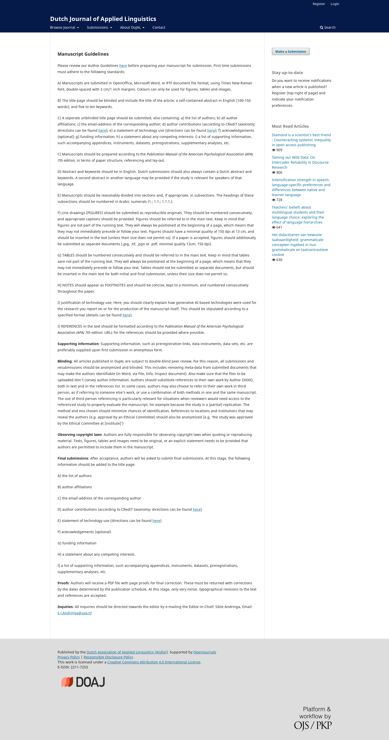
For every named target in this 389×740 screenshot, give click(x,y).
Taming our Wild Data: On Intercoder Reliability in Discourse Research (300, 162)
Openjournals (204, 652)
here (123, 65)
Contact (159, 27)
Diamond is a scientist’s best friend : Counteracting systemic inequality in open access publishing (301, 139)
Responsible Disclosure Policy (108, 657)
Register (319, 3)
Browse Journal (63, 27)
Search (328, 27)
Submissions (98, 27)
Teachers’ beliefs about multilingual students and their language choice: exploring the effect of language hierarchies (298, 215)
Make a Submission (290, 51)
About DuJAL (131, 27)
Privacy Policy (69, 657)
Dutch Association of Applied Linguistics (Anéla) (127, 652)
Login (335, 3)
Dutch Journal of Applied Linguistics (103, 18)
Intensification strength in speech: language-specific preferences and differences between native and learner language (301, 187)
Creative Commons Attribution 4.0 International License (153, 662)
